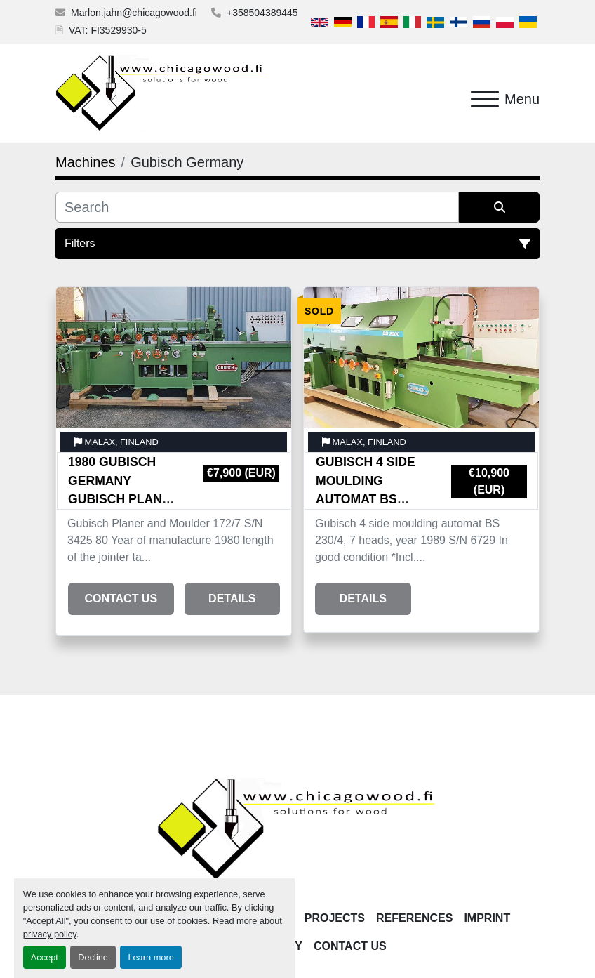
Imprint (487, 918)
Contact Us (120, 598)
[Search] (257, 207)
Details (231, 598)
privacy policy (49, 934)
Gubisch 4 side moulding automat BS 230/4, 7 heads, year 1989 (365, 499)
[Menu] (485, 99)
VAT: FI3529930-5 (108, 30)
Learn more (150, 957)
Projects (335, 918)
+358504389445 (262, 12)
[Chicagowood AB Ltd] (297, 828)
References (414, 918)
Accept (44, 957)
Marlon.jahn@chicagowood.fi (134, 12)
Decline (93, 957)
